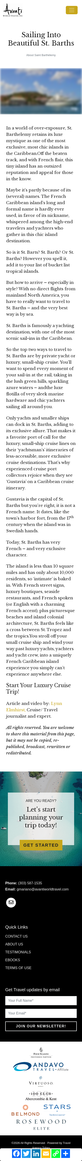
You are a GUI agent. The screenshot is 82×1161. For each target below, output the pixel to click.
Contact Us (16, 936)
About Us (14, 944)
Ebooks (12, 960)
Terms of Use (18, 968)
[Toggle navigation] (72, 10)
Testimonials (18, 952)
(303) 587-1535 (30, 883)
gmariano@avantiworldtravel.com (43, 889)
